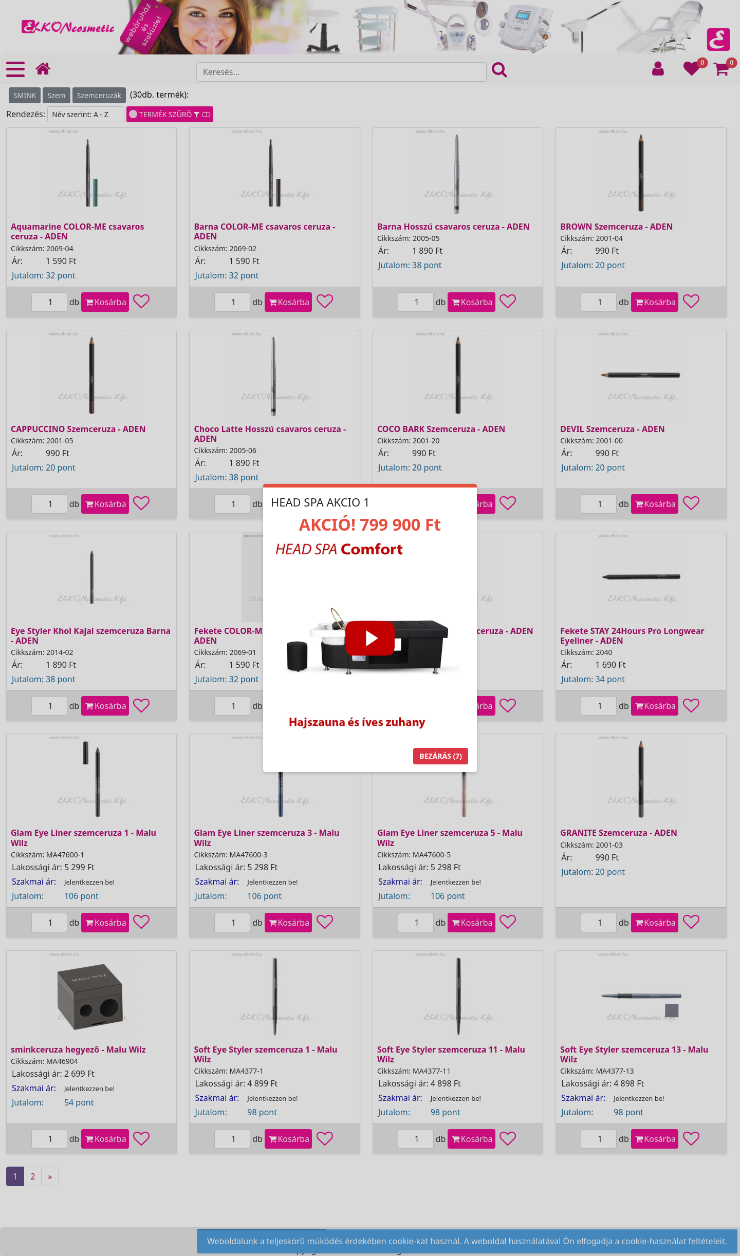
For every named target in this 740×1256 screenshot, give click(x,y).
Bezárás (440, 756)
